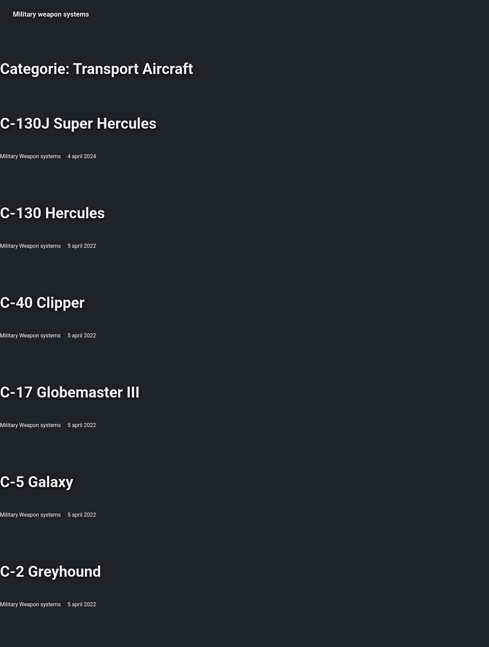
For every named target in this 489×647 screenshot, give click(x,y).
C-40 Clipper (42, 303)
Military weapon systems (51, 14)
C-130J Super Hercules (78, 123)
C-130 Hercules (52, 213)
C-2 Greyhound (50, 571)
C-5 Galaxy (36, 482)
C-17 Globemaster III (70, 392)
